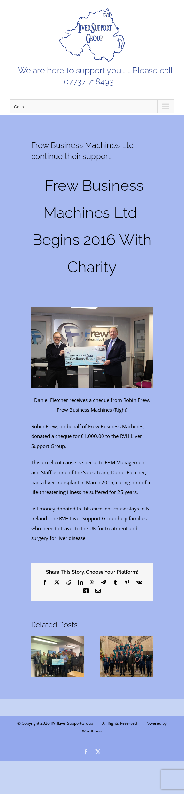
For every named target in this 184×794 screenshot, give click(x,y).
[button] (36, 656)
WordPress (92, 731)
